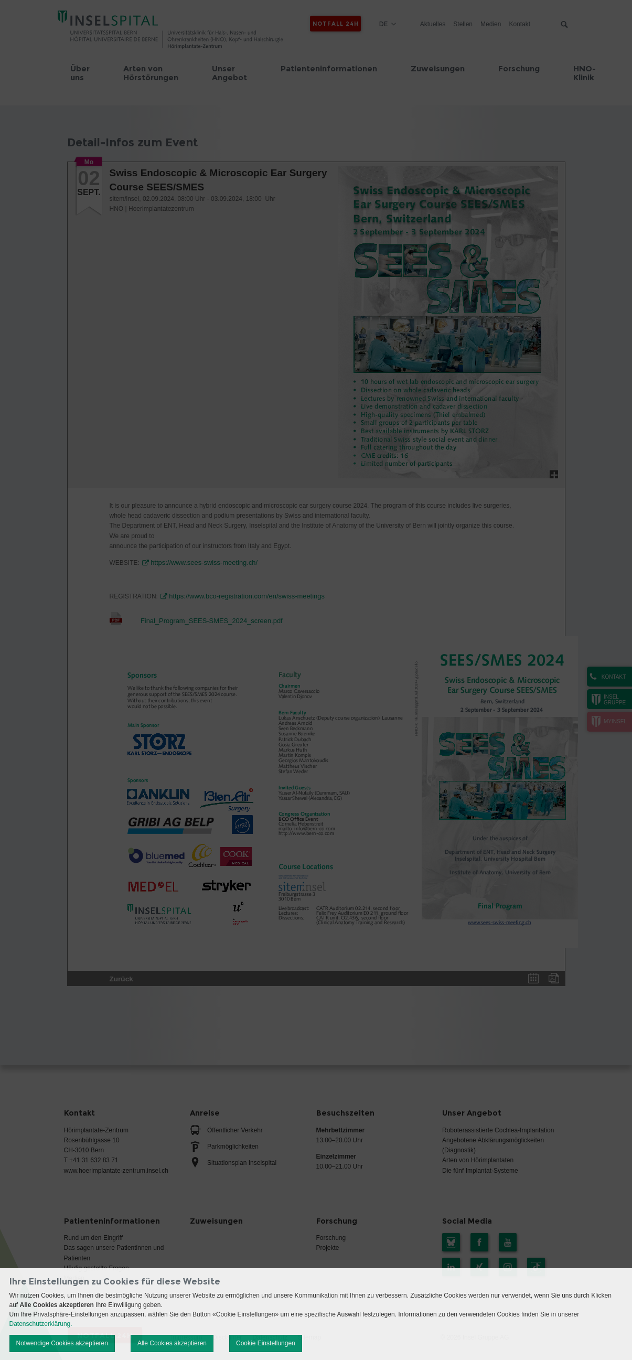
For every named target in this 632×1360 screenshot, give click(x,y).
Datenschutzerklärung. (40, 1323)
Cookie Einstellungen (265, 1343)
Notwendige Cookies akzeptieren (62, 1343)
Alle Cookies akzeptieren (172, 1343)
